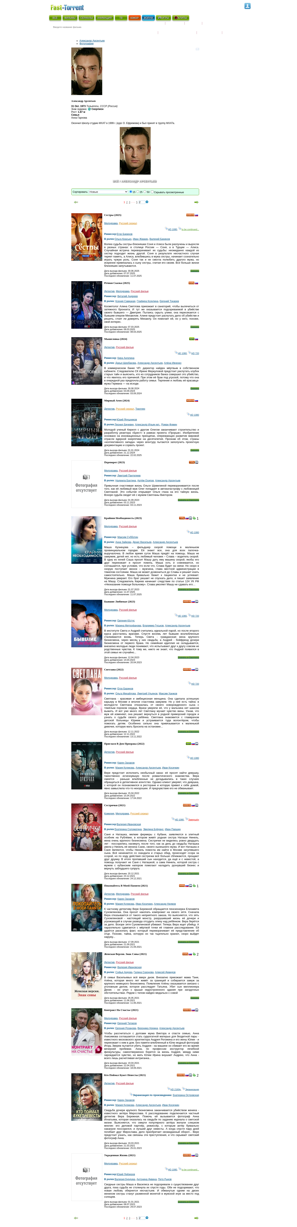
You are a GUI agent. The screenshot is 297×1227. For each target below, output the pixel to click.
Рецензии (193, 25)
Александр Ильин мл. (147, 424)
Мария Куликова (124, 767)
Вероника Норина (147, 1028)
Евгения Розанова (125, 1028)
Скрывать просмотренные (169, 192)
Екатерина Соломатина (128, 829)
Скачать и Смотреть (188, 500)
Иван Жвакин (140, 239)
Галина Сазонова (144, 972)
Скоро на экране (150, 25)
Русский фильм (139, 291)
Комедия (109, 813)
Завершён (192, 819)
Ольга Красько (123, 239)
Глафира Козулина (147, 301)
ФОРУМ (148, 18)
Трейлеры (231, 30)
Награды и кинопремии (177, 30)
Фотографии (87, 43)
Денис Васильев (142, 542)
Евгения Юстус (126, 620)
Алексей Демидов (165, 972)
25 (141, 192)
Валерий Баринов (159, 239)
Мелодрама (111, 223)
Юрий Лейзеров (126, 1174)
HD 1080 (171, 229)
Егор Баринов (124, 234)
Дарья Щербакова (125, 363)
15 (134, 192)
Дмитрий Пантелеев (129, 475)
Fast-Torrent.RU (71, 6)
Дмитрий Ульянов (147, 693)
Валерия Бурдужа (125, 1179)
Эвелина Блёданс (153, 829)
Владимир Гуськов (153, 625)
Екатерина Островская (186, 1095)
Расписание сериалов (219, 25)
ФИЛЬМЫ (69, 18)
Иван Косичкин (170, 767)
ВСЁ (55, 18)
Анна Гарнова (79, 117)
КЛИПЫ (180, 18)
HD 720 (193, 353)
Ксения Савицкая (125, 301)
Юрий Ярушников (127, 419)
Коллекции (175, 25)
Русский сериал (128, 223)
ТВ (120, 18)
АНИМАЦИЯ (104, 18)
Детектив (109, 291)
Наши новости (209, 30)
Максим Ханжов (168, 693)
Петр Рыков (164, 1179)
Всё (116, 181)
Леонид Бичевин (124, 424)
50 (148, 192)
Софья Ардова (123, 972)
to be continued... (188, 229)
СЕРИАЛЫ (86, 18)
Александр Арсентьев (92, 40)
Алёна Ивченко (172, 363)
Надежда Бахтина (125, 480)
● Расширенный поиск (105, 32)
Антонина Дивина (146, 1179)
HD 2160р (174, 1089)
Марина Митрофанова (128, 625)
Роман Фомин (169, 424)
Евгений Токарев (169, 301)
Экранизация (190, 1089)
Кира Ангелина (125, 358)
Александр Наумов (165, 903)
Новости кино (145, 30)
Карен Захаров (126, 762)
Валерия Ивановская (129, 824)
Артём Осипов (145, 480)
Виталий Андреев (127, 296)
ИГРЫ (163, 18)
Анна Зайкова (123, 542)
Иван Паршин (173, 829)
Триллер (140, 408)
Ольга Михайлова (125, 693)
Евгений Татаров (127, 1023)
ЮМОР (134, 18)
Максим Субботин (127, 537)
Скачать (194, 271)
